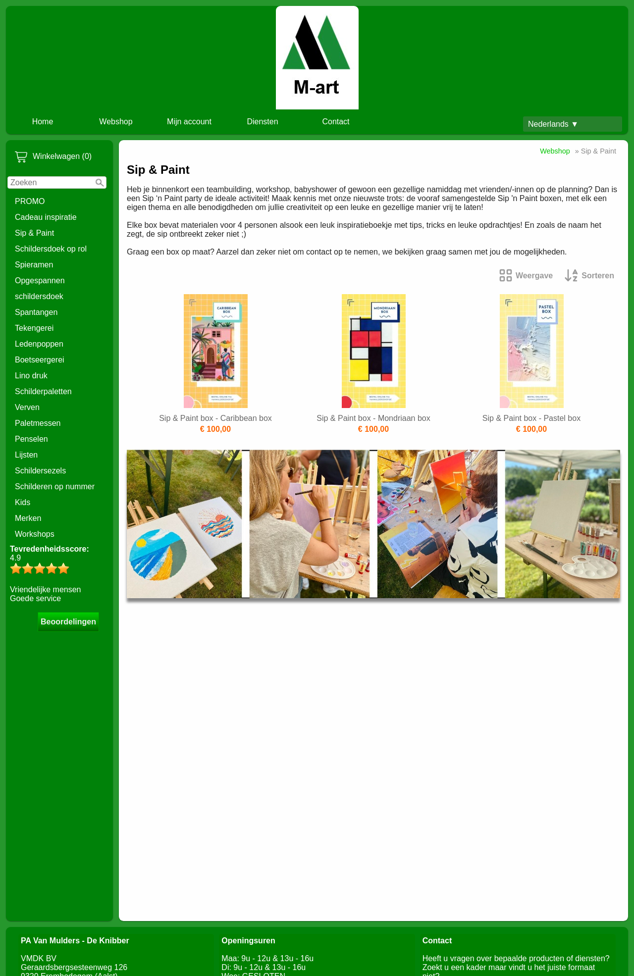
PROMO (30, 201)
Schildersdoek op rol (51, 249)
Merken (28, 518)
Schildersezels (40, 470)
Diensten (262, 121)
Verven (27, 407)
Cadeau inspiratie (46, 217)
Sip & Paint (34, 233)
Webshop (115, 121)
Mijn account (189, 121)
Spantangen (36, 312)
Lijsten (26, 455)
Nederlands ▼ (553, 124)
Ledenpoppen (39, 344)
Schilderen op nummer (55, 486)
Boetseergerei (39, 360)
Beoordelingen (68, 621)
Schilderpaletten (43, 391)
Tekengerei (34, 328)
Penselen (31, 439)
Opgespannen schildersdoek (40, 288)
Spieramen (34, 264)
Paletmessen (38, 423)
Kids (22, 502)
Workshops (34, 534)
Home (42, 121)
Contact (335, 121)
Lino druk (31, 375)
